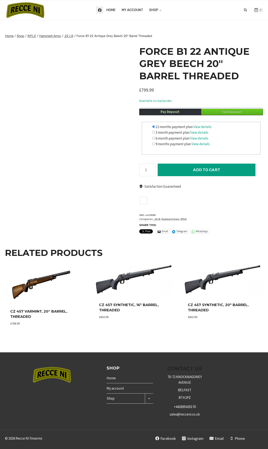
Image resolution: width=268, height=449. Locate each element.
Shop (111, 398)
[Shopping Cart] (257, 10)
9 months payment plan (173, 144)
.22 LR (157, 219)
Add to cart (210, 169)
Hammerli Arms (170, 219)
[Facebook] (99, 10)
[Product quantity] (147, 170)
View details (202, 126)
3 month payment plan (172, 132)
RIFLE (183, 219)
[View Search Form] (245, 10)
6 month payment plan (172, 138)
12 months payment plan (174, 126)
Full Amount (232, 111)
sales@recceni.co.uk (185, 414)
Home (111, 10)
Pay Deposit (170, 111)
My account (132, 10)
